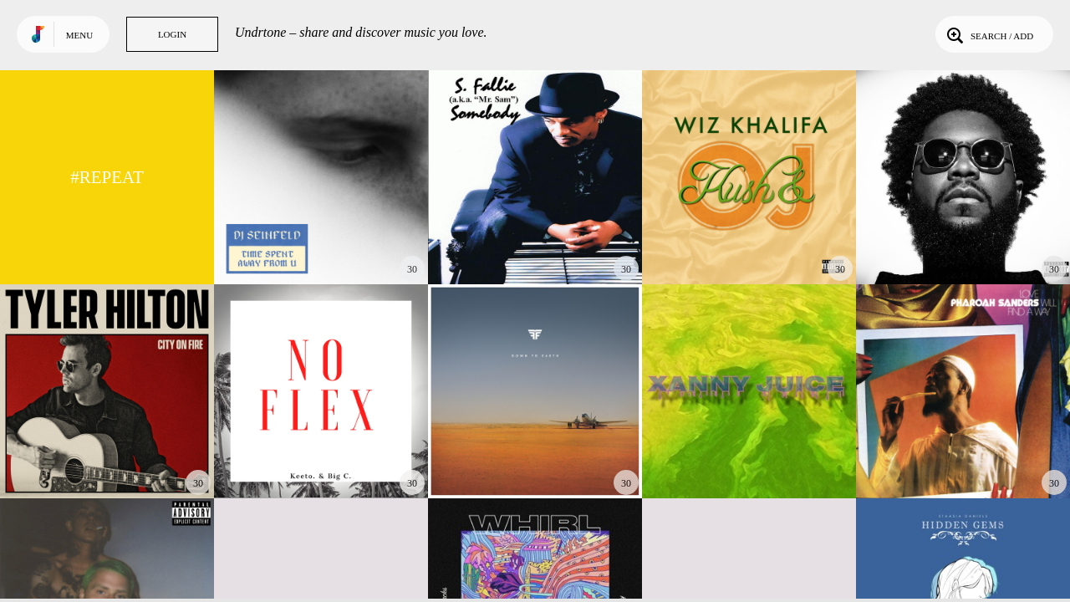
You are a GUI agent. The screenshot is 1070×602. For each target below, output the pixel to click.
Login (172, 34)
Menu (79, 35)
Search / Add (988, 34)
